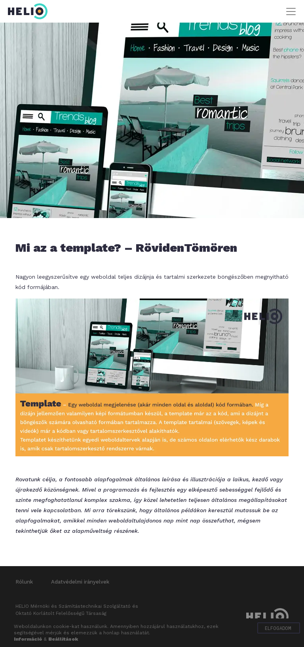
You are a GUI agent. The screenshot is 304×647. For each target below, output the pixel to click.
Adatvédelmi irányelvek (80, 582)
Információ (28, 639)
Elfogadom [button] (278, 628)
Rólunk (24, 582)
